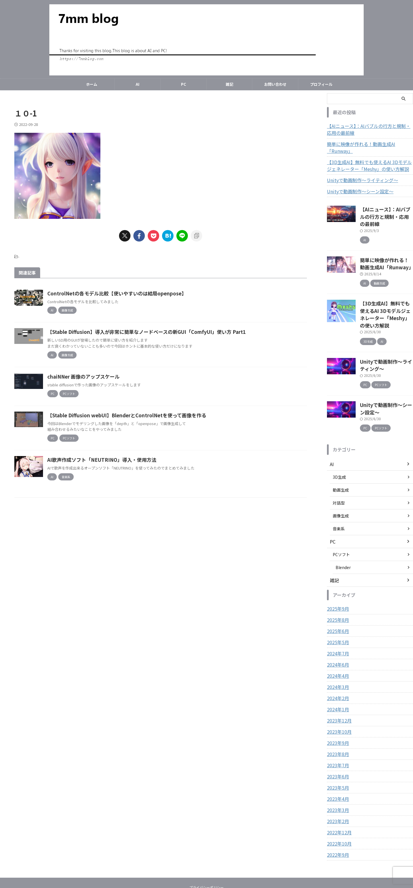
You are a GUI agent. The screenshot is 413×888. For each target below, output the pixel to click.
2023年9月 (336, 712)
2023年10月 (338, 701)
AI (137, 84)
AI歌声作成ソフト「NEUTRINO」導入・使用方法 (126, 470)
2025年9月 (336, 578)
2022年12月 (338, 801)
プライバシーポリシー (206, 856)
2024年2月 (336, 667)
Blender (343, 536)
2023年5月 (336, 757)
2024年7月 (336, 622)
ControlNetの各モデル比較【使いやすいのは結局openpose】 (141, 293)
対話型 (339, 472)
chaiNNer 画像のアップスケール (110, 382)
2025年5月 (336, 611)
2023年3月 (336, 779)
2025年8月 (336, 589)
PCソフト (341, 523)
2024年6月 (336, 633)
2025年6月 (336, 600)
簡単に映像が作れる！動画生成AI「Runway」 (368, 144)
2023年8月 (336, 723)
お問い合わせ (275, 84)
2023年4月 (336, 768)
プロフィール (321, 84)
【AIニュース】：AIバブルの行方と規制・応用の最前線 (369, 129)
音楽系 (339, 498)
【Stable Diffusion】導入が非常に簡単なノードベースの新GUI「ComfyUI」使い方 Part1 (170, 337)
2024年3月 (336, 656)
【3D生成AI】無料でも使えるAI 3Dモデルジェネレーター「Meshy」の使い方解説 (368, 158)
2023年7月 (336, 734)
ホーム (91, 84)
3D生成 (339, 446)
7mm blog (206, 869)
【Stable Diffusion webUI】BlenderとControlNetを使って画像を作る (151, 425)
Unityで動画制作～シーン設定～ (356, 184)
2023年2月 (336, 790)
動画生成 (341, 459)
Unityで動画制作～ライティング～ (358, 173)
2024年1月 (336, 678)
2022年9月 (336, 824)
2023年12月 (338, 689)
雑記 (229, 84)
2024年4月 (336, 645)
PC (183, 84)
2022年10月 (338, 812)
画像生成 (341, 485)
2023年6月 (336, 745)
